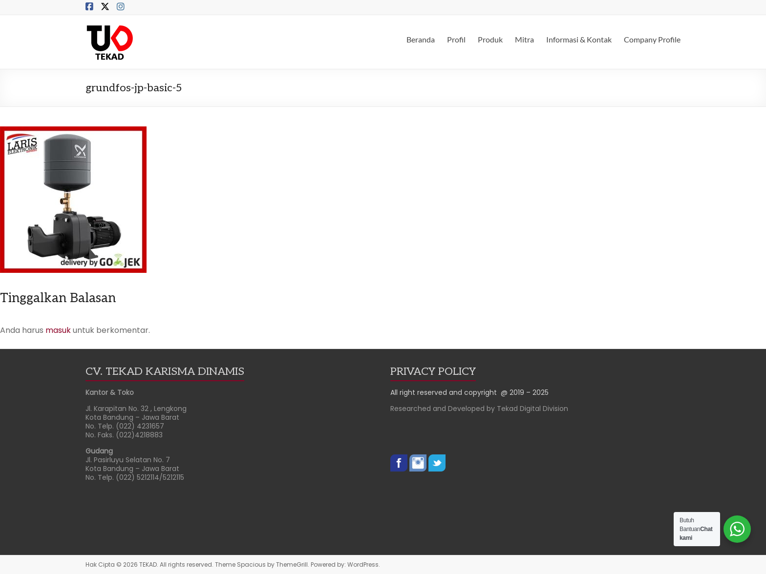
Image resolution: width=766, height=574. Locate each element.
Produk (490, 39)
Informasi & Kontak (579, 39)
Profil (456, 39)
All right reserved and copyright (445, 392)
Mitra (524, 39)
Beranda (420, 39)
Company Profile (652, 39)
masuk (58, 330)
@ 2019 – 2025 (525, 392)
